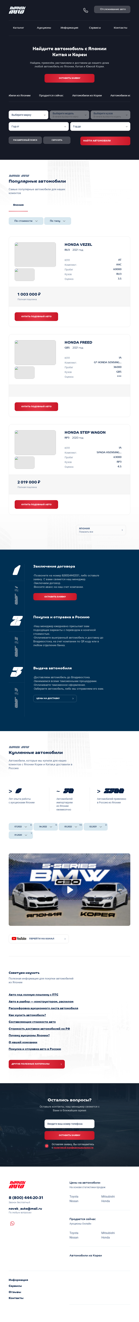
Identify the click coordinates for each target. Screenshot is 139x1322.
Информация (69, 28)
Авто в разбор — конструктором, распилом (41, 1001)
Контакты (120, 28)
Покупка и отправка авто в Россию (35, 1049)
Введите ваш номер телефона (65, 1123)
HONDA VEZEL (78, 245)
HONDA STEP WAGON (85, 433)
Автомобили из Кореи (87, 95)
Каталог (18, 28)
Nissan (74, 1201)
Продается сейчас (51, 95)
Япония (18, 205)
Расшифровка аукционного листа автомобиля (43, 1008)
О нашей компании (23, 1042)
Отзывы (15, 1292)
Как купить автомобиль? (27, 1015)
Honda (105, 1201)
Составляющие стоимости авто (32, 1022)
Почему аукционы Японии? (29, 1035)
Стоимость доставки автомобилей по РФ (39, 1028)
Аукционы (44, 28)
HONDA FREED (78, 343)
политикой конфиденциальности (73, 1147)
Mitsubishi (108, 1196)
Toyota (74, 1196)
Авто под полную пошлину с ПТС (33, 994)
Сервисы (95, 28)
